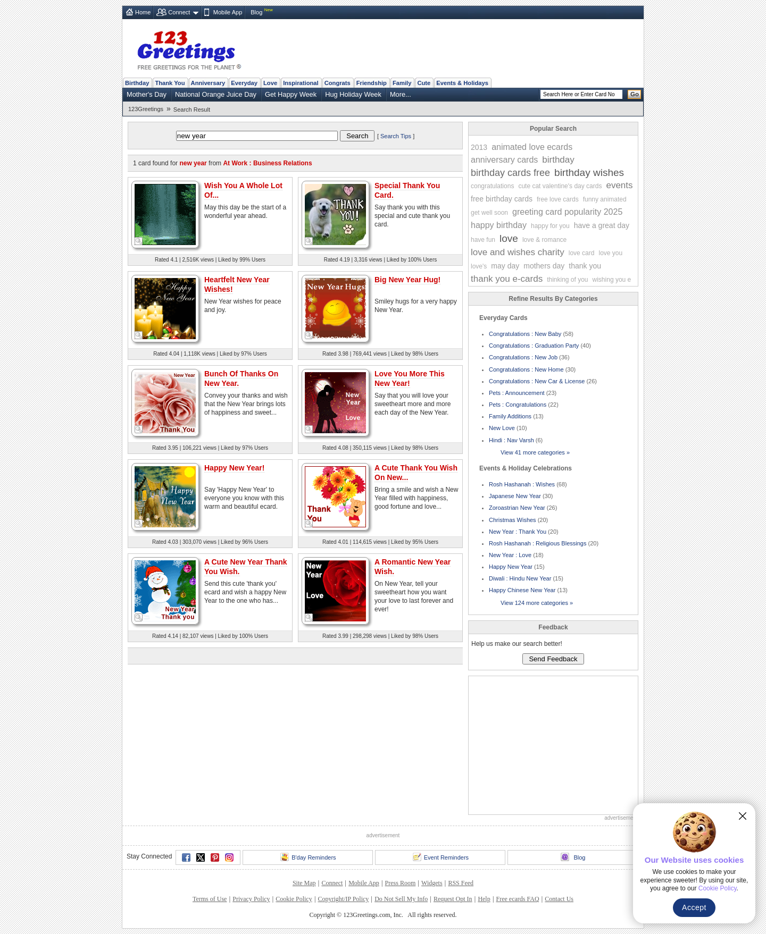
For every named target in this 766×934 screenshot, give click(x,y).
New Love (502, 428)
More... (400, 94)
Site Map (304, 883)
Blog (256, 12)
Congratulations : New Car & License (537, 381)
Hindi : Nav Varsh (511, 440)
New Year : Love (510, 555)
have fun (483, 239)
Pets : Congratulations (517, 404)
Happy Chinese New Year (522, 590)
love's (479, 266)
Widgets (432, 883)
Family (402, 83)
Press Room (400, 883)
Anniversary (208, 83)
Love (270, 83)
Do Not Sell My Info (401, 899)
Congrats (337, 83)
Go (634, 94)
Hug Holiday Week (353, 94)
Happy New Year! (234, 468)
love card (582, 253)
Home (143, 12)
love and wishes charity (517, 252)
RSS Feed (460, 883)
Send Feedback (553, 659)
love (508, 238)
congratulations (492, 186)
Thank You (170, 83)
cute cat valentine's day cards (560, 186)
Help (484, 899)
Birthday (137, 83)
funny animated (605, 199)
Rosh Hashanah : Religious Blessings (537, 543)
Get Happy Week (291, 94)
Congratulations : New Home (526, 369)
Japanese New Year (515, 496)
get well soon (489, 212)
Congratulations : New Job (523, 357)
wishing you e (612, 279)
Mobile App (227, 12)
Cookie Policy (294, 899)
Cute (423, 83)
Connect (179, 12)
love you (610, 253)
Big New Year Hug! (407, 279)
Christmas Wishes (512, 520)
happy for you (550, 226)
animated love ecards (532, 147)
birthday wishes (589, 172)
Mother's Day (146, 94)
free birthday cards (501, 199)
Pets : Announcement (517, 393)
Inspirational (301, 83)
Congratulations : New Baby (525, 334)
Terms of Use (210, 899)
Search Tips (395, 136)
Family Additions (510, 416)
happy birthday (499, 225)
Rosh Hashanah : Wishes (522, 484)
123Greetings (145, 109)
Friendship (371, 83)
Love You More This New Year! (409, 378)
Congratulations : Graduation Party (534, 345)
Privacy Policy (251, 899)
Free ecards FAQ (517, 899)
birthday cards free (510, 172)
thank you (585, 266)
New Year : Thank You (517, 531)
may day (505, 266)
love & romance (544, 239)
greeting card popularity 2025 (567, 211)
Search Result (191, 109)
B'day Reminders (308, 857)
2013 (479, 147)
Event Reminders (441, 857)
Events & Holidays (462, 83)
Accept (694, 907)
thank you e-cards (507, 279)
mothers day (543, 266)
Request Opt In (453, 899)
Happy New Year (510, 566)
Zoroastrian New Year (517, 507)
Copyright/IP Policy (343, 899)
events (619, 185)
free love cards (558, 199)
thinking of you (567, 279)
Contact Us (559, 899)
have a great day (601, 225)
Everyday (244, 83)
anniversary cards (504, 159)
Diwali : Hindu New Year (520, 578)
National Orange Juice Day (215, 94)
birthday (558, 160)
